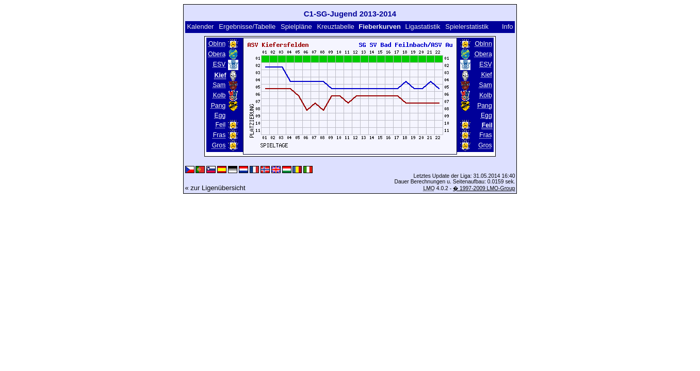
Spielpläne (296, 26)
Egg (220, 115)
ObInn (216, 43)
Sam (219, 85)
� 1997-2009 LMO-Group (484, 188)
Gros (218, 145)
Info (507, 26)
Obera (216, 54)
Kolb (219, 95)
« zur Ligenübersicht (215, 188)
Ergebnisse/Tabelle (247, 26)
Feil (221, 124)
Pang (218, 105)
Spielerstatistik (467, 26)
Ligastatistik (422, 26)
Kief (486, 74)
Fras (219, 135)
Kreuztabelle (335, 26)
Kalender (200, 26)
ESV (219, 64)
